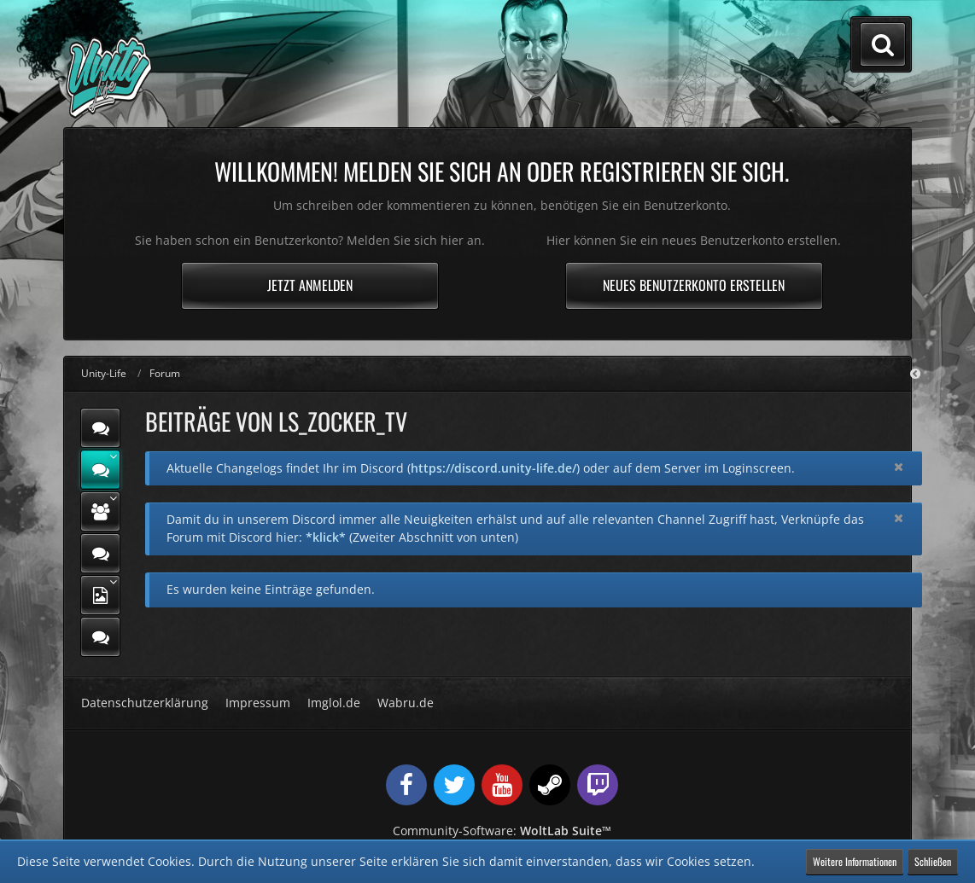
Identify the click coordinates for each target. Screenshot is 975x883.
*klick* (326, 537)
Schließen (932, 861)
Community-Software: (502, 830)
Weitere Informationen (854, 861)
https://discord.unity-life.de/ (493, 468)
